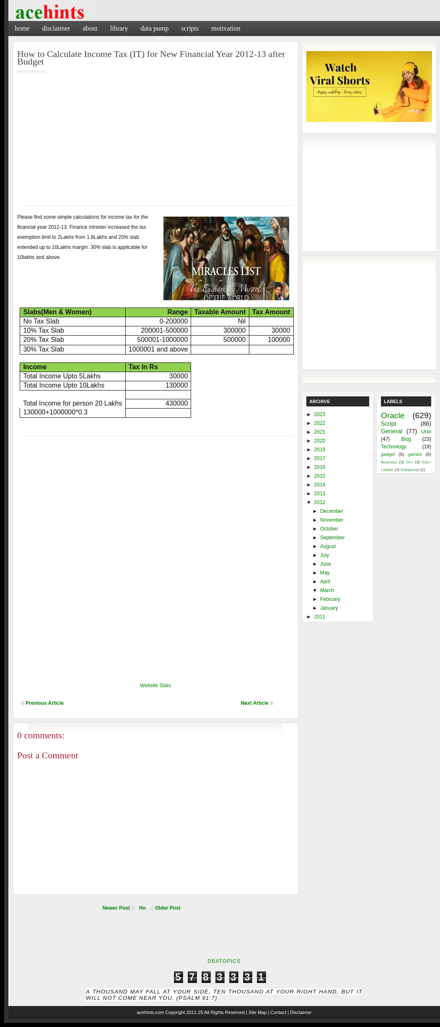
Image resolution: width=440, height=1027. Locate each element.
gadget (388, 454)
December (331, 511)
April (325, 582)
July (324, 555)
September (332, 538)
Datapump (410, 469)
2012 (320, 502)
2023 (320, 414)
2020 (320, 441)
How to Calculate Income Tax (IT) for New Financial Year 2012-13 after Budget (151, 58)
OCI (409, 462)
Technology (393, 447)
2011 (320, 617)
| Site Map (256, 1012)
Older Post (168, 908)
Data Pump (154, 28)
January (329, 608)
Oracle (393, 415)
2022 (320, 423)
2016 (320, 467)
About (90, 28)
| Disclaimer (299, 1012)
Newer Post (116, 908)
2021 (320, 432)
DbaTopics (224, 961)
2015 (320, 476)
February (330, 599)
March (327, 590)
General (391, 431)
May (325, 573)
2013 (320, 494)
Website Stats (155, 685)
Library (119, 28)
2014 (320, 485)
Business (389, 462)
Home (22, 28)
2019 (320, 450)
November (331, 520)
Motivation (225, 28)
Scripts (190, 28)
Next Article (255, 703)
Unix (426, 432)
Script (388, 423)
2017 (320, 458)
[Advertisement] (147, 134)
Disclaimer (56, 28)
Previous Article (45, 703)
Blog (406, 439)
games (415, 454)
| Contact (277, 1012)
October (329, 529)
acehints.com (150, 1012)
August (328, 546)
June (325, 564)
